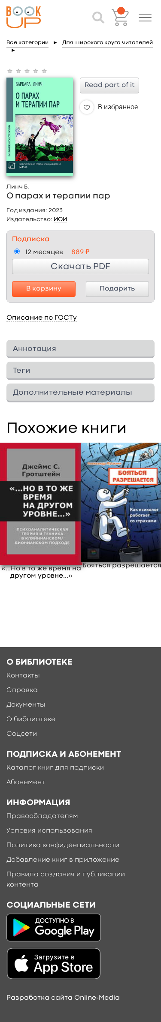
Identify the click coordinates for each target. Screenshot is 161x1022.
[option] (41, 511)
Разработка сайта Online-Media (63, 998)
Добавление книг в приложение (62, 860)
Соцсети (21, 734)
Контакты (23, 676)
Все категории (27, 42)
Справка (22, 690)
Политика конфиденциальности (62, 845)
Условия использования (49, 831)
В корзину (43, 289)
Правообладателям (42, 816)
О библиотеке (30, 719)
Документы (26, 705)
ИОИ (60, 219)
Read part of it (110, 85)
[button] (145, 17)
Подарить (117, 289)
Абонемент (25, 782)
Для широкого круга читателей (107, 42)
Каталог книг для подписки (55, 768)
